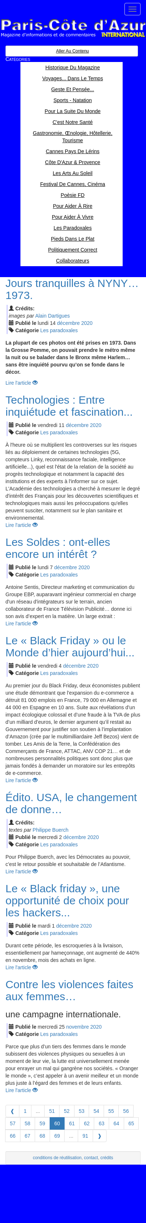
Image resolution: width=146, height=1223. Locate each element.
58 (28, 1123)
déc (68, 323)
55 (111, 1111)
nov (77, 1027)
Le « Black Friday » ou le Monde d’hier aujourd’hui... (70, 646)
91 (85, 1136)
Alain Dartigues (52, 316)
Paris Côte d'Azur (73, 28)
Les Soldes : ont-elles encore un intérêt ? (57, 548)
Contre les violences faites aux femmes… (69, 990)
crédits (106, 1157)
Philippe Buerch (50, 830)
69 (57, 1136)
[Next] (100, 1136)
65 (131, 1123)
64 (116, 1123)
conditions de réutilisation (57, 1157)
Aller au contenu (72, 51)
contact (91, 1157)
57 (13, 1123)
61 (72, 1123)
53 (82, 1111)
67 (28, 1136)
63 (101, 1123)
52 (67, 1111)
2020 (86, 323)
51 (52, 1111)
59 (42, 1123)
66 (13, 1136)
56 (126, 1111)
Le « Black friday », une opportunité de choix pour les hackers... (67, 900)
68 (42, 1136)
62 (87, 1123)
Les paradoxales (59, 330)
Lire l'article (21, 383)
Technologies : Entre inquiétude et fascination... (69, 406)
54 (96, 1111)
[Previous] (12, 1111)
